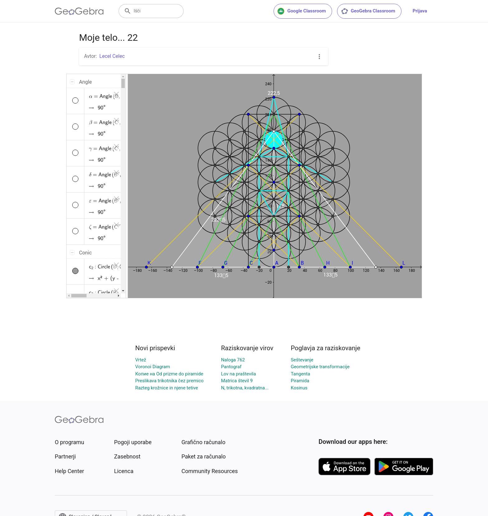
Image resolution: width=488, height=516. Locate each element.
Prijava (420, 11)
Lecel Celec (111, 56)
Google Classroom (301, 11)
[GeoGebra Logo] (79, 11)
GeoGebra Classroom (368, 11)
